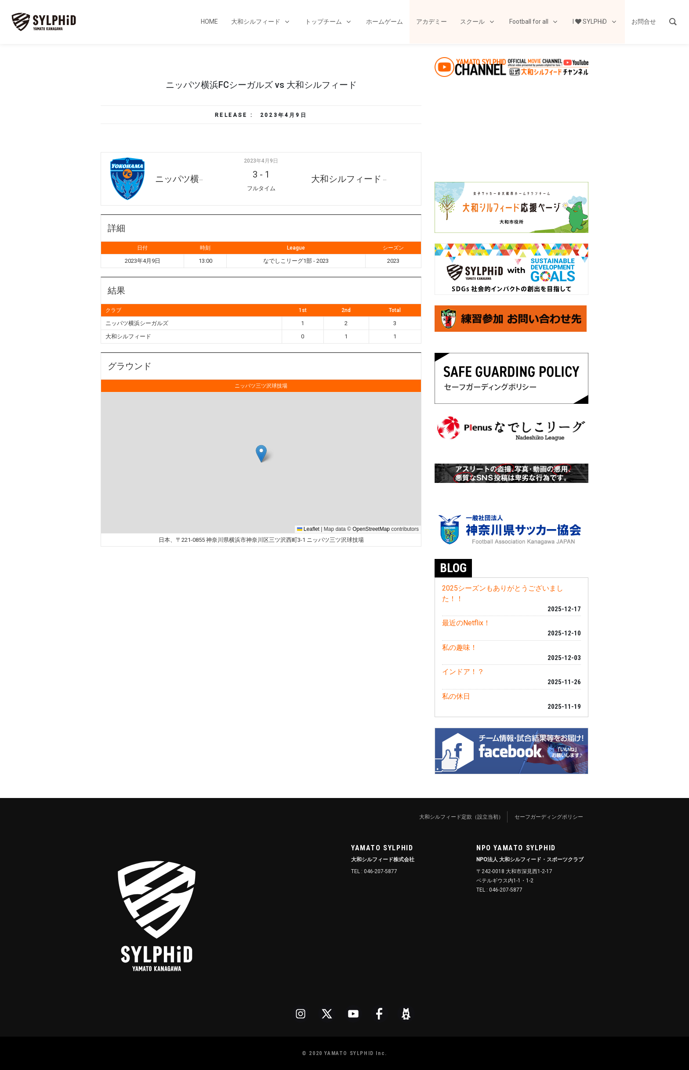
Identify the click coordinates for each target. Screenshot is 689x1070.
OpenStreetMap (371, 529)
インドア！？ (463, 671)
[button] (261, 454)
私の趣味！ (459, 647)
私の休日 (456, 696)
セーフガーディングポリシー (549, 817)
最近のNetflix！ (466, 623)
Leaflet (308, 529)
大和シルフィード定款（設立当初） (461, 817)
